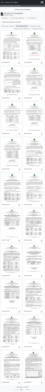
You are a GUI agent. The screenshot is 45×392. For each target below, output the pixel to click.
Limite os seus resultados (22, 9)
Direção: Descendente (38, 28)
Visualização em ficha (21, 26)
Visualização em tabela (34, 26)
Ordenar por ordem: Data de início (22, 28)
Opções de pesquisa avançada (11, 22)
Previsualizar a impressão (7, 26)
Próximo (28, 389)
